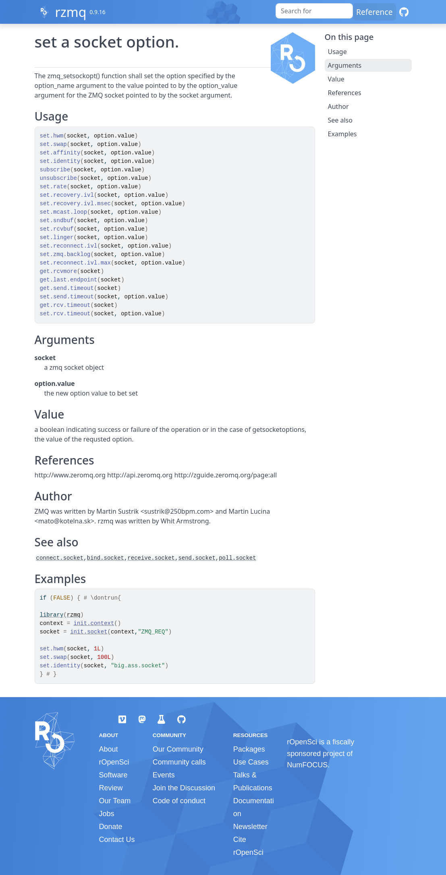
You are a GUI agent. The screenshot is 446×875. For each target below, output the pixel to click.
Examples (342, 133)
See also (340, 120)
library (52, 615)
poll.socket (237, 558)
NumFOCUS (307, 765)
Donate (110, 827)
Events (164, 775)
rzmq (70, 12)
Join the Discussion (184, 788)
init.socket (88, 632)
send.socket (196, 558)
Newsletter (250, 827)
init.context (94, 623)
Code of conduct (179, 801)
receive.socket (151, 558)
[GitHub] (404, 12)
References (344, 92)
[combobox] (314, 11)
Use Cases (251, 762)
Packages (249, 749)
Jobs (106, 814)
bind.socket (105, 558)
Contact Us (117, 839)
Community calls (179, 762)
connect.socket (60, 558)
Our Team (115, 801)
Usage (337, 51)
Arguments (345, 65)
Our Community (178, 749)
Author (338, 106)
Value (336, 79)
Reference (374, 11)
